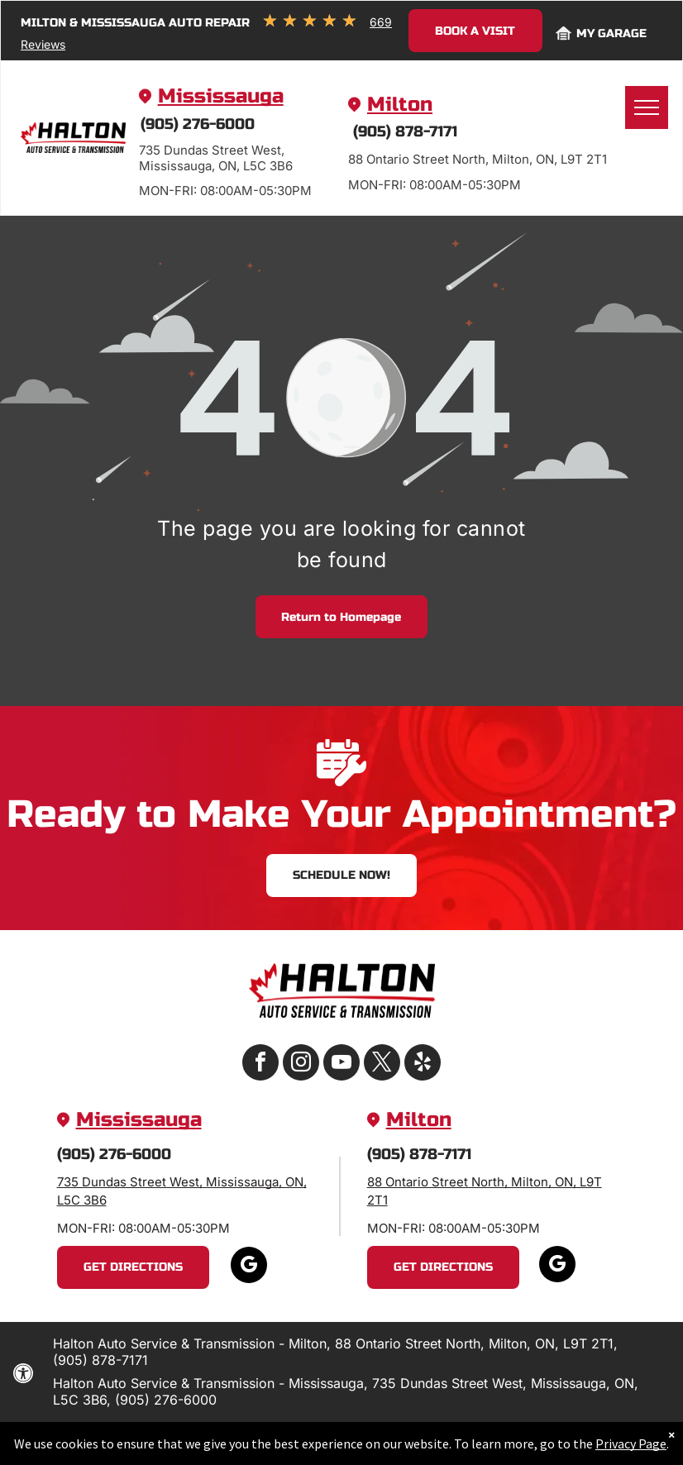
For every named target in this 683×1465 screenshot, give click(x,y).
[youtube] (341, 1064)
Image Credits (279, 1436)
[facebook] (260, 1064)
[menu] (646, 107)
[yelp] (422, 1064)
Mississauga (221, 96)
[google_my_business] (249, 1267)
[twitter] (382, 1064)
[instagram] (301, 1064)
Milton (399, 105)
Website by (358, 1436)
